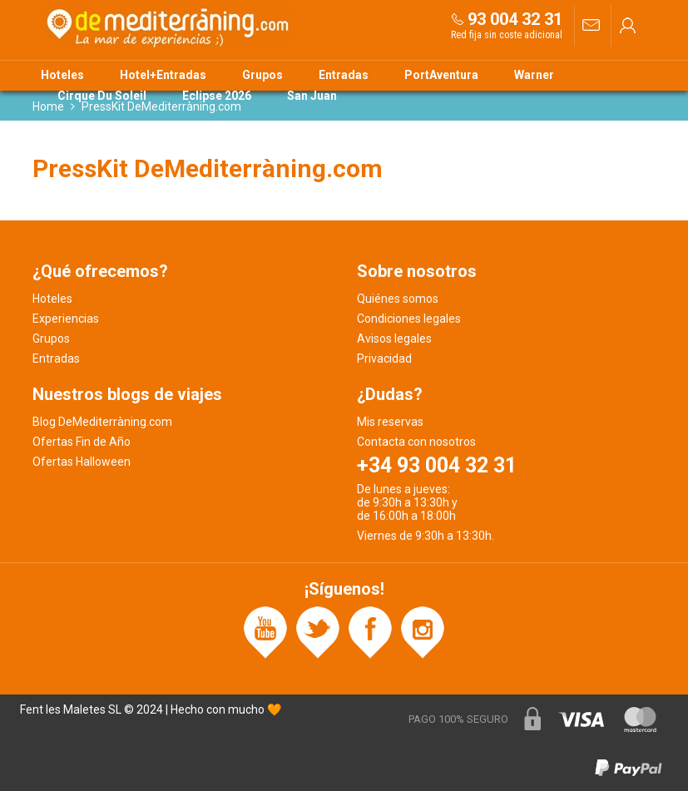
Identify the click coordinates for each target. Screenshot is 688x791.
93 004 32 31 (515, 19)
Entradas (344, 75)
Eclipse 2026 (216, 95)
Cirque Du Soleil (101, 95)
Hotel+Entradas (163, 75)
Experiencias (65, 318)
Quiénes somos (397, 298)
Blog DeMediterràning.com (102, 421)
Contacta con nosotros (416, 441)
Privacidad (384, 358)
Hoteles (62, 75)
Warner (534, 75)
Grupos (262, 75)
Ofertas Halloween (81, 461)
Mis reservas (390, 421)
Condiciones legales (409, 318)
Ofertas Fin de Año (81, 441)
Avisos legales (394, 338)
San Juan (312, 95)
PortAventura (441, 75)
